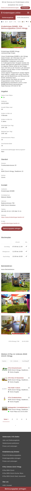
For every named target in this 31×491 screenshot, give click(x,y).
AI (6, 21)
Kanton (4, 361)
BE (23, 21)
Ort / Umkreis (14, 361)
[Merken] (29, 26)
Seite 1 (6, 419)
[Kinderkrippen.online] (11, 13)
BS (19, 21)
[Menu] (28, 12)
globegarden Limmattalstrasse (18, 407)
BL (15, 21)
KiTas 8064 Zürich (8, 470)
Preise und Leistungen (9, 446)
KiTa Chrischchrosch (14, 368)
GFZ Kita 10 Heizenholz (16, 378)
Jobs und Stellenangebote (11, 440)
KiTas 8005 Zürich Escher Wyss (12, 473)
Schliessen (25, 7)
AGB (4, 485)
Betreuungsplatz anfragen (12, 228)
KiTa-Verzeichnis (23, 17)
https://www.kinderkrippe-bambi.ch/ (12, 217)
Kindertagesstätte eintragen (11, 458)
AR (11, 21)
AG (2, 21)
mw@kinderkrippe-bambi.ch (10, 223)
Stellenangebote (7, 17)
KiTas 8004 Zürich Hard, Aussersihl (13, 476)
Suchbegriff (25, 361)
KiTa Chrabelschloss (14, 397)
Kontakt (9, 485)
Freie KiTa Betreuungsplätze (11, 455)
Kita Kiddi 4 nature (14, 388)
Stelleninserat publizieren (10, 443)
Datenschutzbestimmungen (10, 7)
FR (27, 21)
